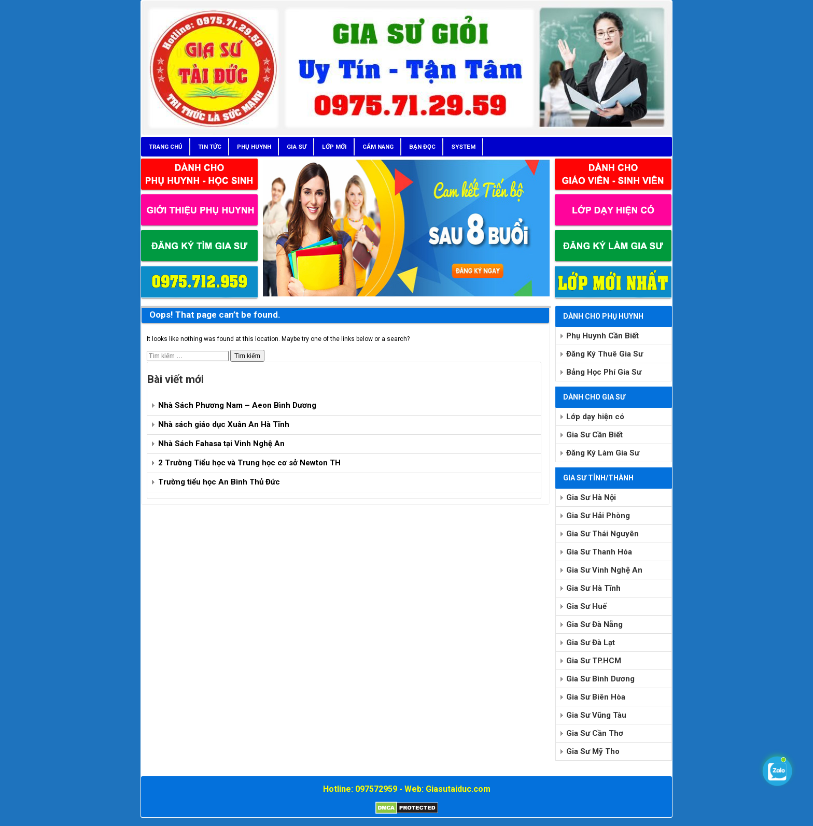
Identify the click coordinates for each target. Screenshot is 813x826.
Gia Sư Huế (586, 606)
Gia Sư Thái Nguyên (602, 533)
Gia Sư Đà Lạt (590, 642)
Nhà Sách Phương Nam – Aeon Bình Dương (237, 405)
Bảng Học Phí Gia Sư (603, 372)
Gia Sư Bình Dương (600, 678)
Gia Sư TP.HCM (593, 660)
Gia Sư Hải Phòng (598, 515)
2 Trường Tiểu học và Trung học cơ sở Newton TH (249, 462)
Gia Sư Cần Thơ (594, 733)
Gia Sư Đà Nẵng (594, 624)
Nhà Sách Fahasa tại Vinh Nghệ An (221, 443)
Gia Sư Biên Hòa (595, 697)
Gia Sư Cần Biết (594, 434)
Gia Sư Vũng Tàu (596, 715)
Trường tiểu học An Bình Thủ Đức (219, 482)
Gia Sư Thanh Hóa (599, 552)
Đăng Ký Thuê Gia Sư (604, 354)
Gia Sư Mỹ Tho (593, 751)
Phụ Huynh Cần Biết (602, 335)
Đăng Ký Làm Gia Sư (602, 453)
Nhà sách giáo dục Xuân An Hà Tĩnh (223, 424)
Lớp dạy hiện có (595, 416)
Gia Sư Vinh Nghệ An (604, 570)
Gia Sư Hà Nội (591, 497)
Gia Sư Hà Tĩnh (593, 588)
